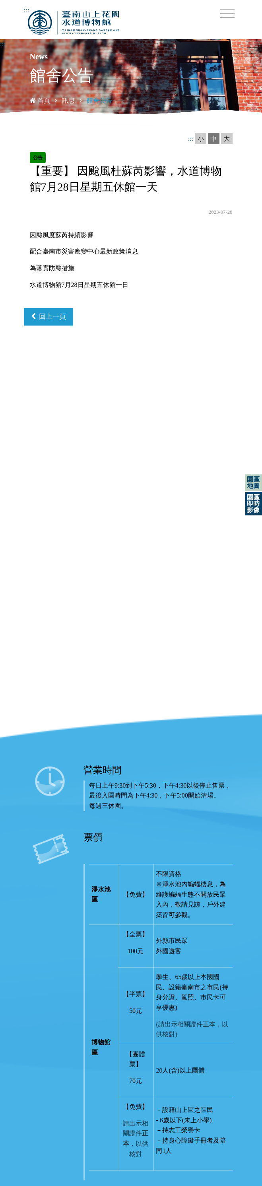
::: (27, 10)
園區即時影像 (253, 503)
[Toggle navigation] (227, 13)
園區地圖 (253, 482)
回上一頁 (48, 316)
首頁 (40, 100)
